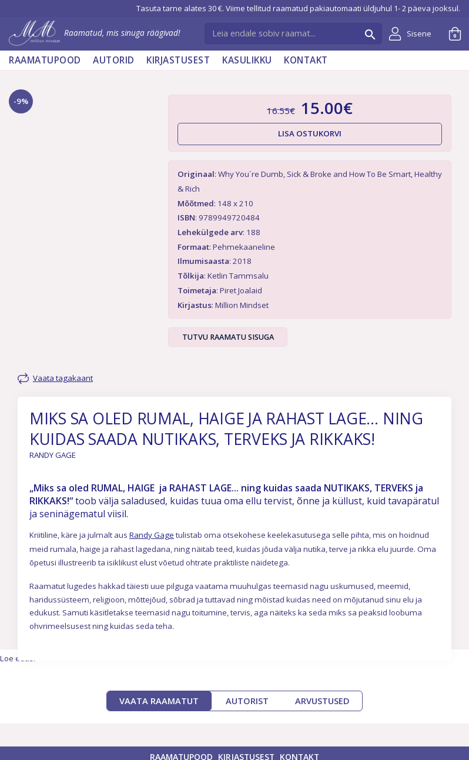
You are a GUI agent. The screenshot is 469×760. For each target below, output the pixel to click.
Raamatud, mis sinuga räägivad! (94, 32)
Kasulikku (247, 60)
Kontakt (306, 60)
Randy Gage (151, 493)
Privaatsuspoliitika (286, 750)
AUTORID (114, 60)
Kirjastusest (178, 60)
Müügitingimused (361, 750)
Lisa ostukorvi (309, 133)
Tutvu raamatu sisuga (228, 337)
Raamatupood (45, 60)
